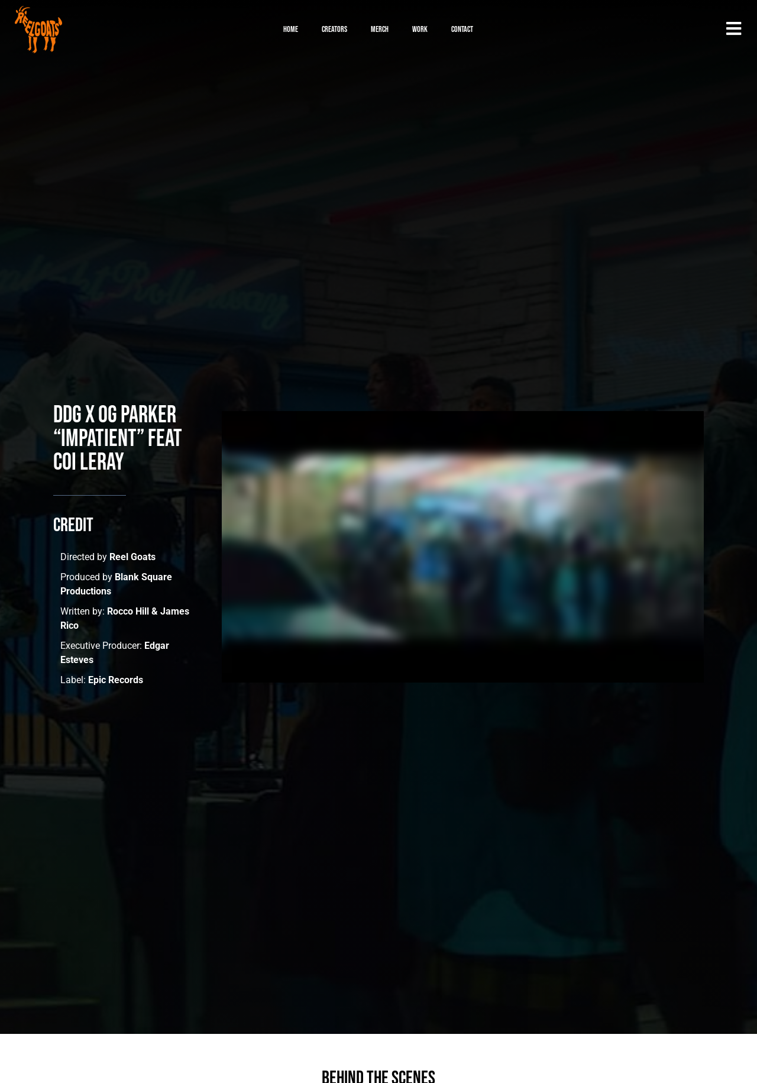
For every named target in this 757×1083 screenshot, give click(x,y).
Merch (380, 29)
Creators (334, 29)
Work (420, 29)
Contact (462, 29)
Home (290, 29)
